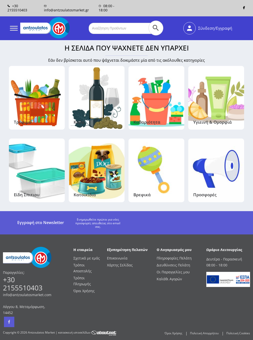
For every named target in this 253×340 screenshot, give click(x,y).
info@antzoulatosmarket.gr (66, 8)
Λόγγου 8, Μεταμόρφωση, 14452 (24, 309)
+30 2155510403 (17, 7)
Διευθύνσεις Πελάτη (173, 265)
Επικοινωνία (117, 258)
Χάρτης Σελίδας (120, 265)
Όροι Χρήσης (84, 290)
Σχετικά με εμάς (86, 258)
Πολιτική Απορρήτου (204, 333)
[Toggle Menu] (14, 28)
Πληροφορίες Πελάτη (174, 258)
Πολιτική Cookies (238, 333)
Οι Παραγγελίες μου (173, 272)
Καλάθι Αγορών (169, 279)
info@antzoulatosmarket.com (27, 294)
